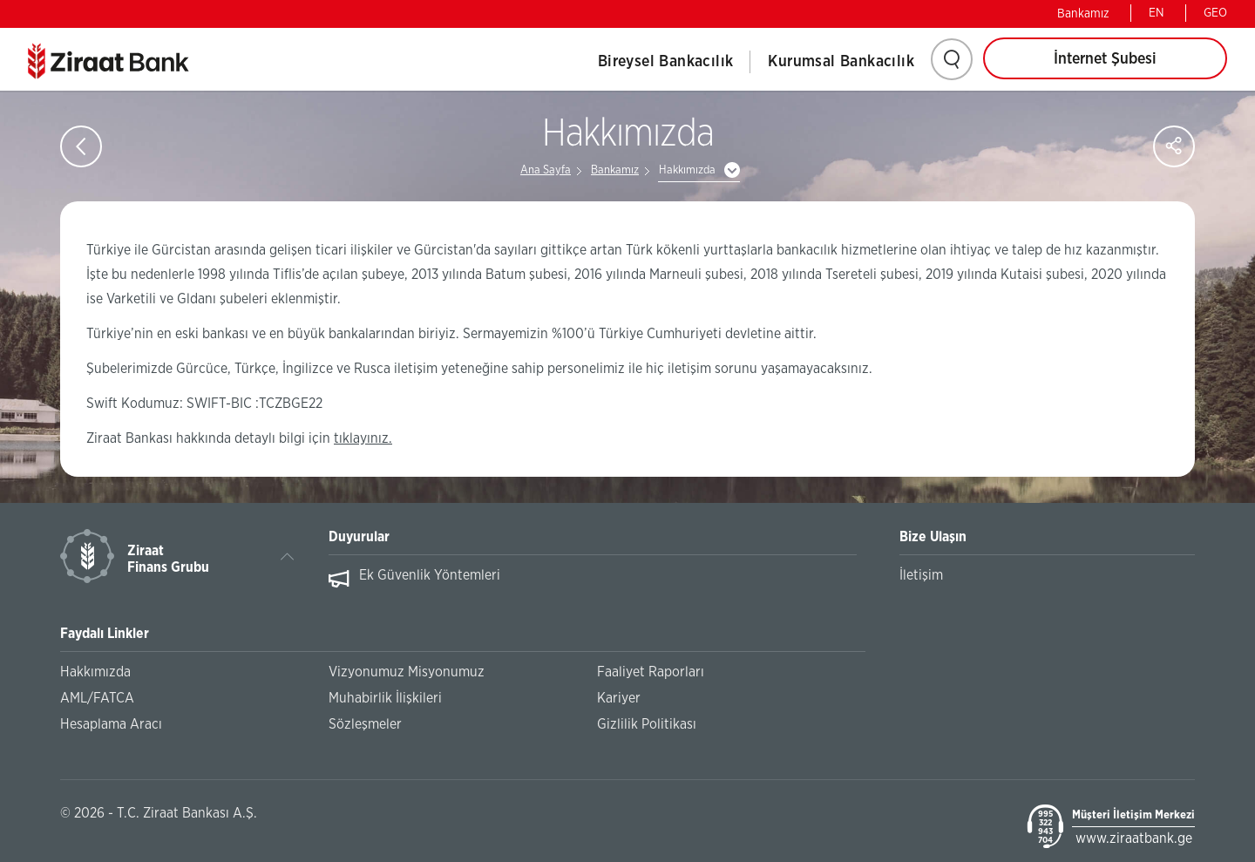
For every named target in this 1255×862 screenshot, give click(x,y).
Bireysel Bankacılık (666, 62)
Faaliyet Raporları (650, 672)
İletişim (921, 575)
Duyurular (359, 537)
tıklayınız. (363, 438)
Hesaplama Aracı (111, 724)
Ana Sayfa (545, 170)
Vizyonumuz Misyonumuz (407, 672)
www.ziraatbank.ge (1133, 838)
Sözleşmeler (365, 724)
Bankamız (1083, 14)
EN (1156, 13)
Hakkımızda (687, 170)
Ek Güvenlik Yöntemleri (429, 575)
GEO (1215, 13)
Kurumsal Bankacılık (841, 62)
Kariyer (619, 698)
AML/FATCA (97, 698)
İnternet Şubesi (1105, 59)
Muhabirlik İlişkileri (385, 698)
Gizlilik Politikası (646, 724)
